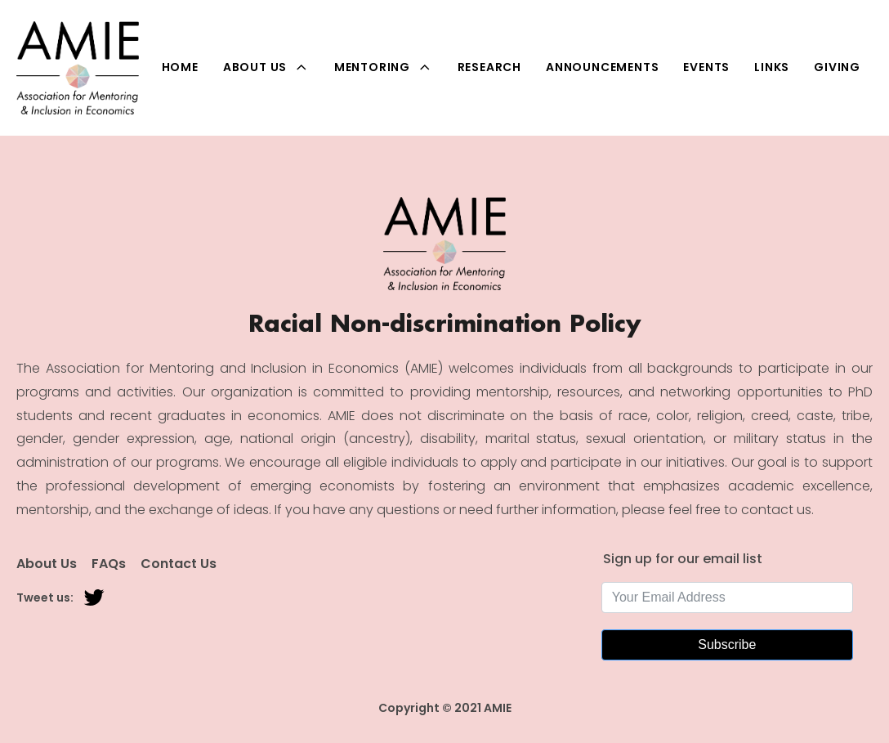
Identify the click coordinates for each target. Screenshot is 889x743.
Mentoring (383, 67)
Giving (837, 67)
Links (771, 67)
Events (706, 67)
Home (180, 67)
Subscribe (727, 644)
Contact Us (179, 564)
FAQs (109, 564)
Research (489, 67)
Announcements (602, 67)
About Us (266, 67)
